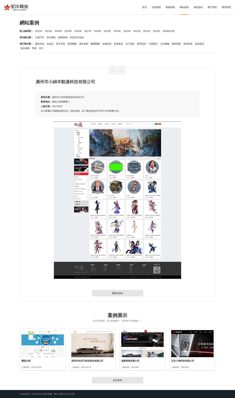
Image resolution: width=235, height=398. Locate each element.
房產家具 (118, 43)
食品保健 (25, 48)
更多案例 (117, 380)
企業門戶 (39, 37)
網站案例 (184, 7)
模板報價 (170, 7)
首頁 (144, 7)
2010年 (156, 31)
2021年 (48, 31)
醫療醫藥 (95, 43)
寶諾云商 (26, 360)
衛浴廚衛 (188, 43)
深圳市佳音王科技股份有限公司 (87, 360)
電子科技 (60, 43)
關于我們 (212, 7)
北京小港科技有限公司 (182, 360)
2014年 (117, 31)
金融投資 (106, 43)
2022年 (38, 31)
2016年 (97, 31)
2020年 (58, 31)
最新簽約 (198, 7)
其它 (41, 48)
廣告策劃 (83, 43)
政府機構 (72, 43)
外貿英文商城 (77, 37)
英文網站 (51, 37)
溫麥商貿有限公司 (130, 360)
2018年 (78, 31)
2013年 (127, 31)
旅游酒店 (199, 43)
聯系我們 (226, 7)
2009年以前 (169, 31)
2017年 (88, 31)
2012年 (137, 31)
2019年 (68, 31)
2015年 (107, 31)
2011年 (146, 31)
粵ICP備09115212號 (64, 394)
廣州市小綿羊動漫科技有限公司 (68, 97)
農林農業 (176, 43)
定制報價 (156, 7)
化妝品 (50, 43)
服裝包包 (39, 43)
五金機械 (164, 43)
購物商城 (62, 37)
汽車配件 (153, 43)
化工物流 (130, 43)
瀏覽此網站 (117, 293)
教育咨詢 (141, 43)
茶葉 (34, 48)
